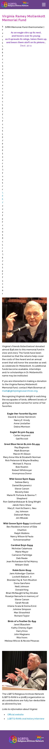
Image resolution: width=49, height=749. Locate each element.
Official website (15, 714)
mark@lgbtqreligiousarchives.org (20, 391)
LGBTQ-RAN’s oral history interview (25, 718)
